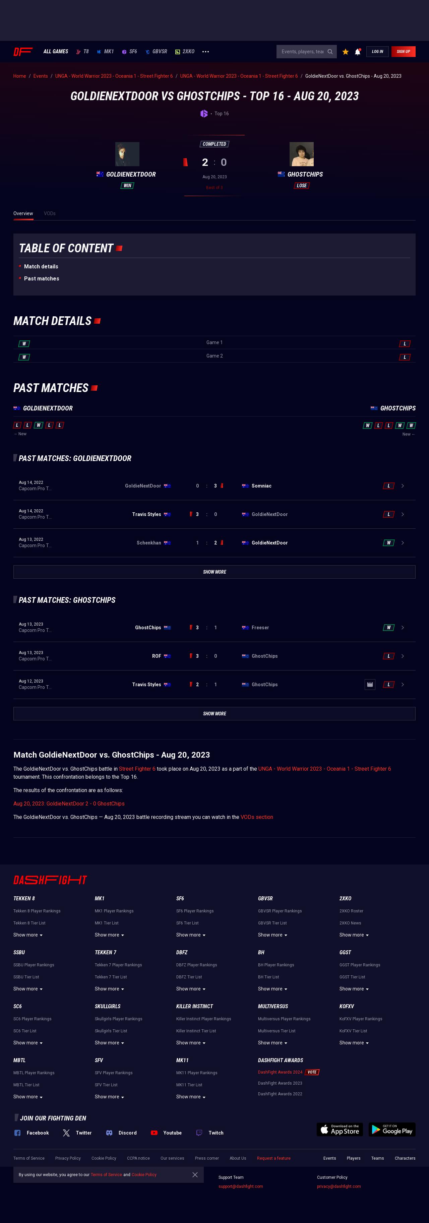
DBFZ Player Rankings (196, 965)
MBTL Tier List (26, 1085)
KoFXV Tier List (353, 1031)
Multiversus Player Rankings (284, 1019)
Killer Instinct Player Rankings (203, 1019)
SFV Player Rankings (114, 1073)
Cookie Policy (103, 1158)
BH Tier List (268, 977)
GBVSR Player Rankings (280, 911)
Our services (172, 1158)
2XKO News (350, 923)
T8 (82, 51)
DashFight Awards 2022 (280, 1094)
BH (261, 952)
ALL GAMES (56, 51)
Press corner (207, 1158)
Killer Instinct (194, 1006)
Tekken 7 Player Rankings (118, 965)
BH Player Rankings (276, 965)
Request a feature (274, 1158)
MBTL (19, 1060)
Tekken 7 (105, 952)
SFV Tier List (106, 1085)
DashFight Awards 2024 (280, 1072)
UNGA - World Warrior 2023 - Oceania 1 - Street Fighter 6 (324, 769)
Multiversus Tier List (277, 1031)
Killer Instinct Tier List (196, 1031)
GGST (345, 952)
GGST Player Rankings (360, 965)
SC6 (17, 1006)
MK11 (182, 1060)
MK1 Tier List (107, 923)
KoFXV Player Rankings (361, 1019)
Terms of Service (29, 1158)
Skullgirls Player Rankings (118, 1019)
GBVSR (156, 51)
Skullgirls (107, 1006)
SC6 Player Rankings (32, 1019)
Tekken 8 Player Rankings (37, 911)
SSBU (19, 952)
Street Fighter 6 (137, 769)
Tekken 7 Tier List (111, 977)
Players (354, 1158)
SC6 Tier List (25, 1031)
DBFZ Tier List (189, 977)
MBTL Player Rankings (34, 1073)
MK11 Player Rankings (197, 1073)
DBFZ (181, 952)
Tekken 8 (24, 898)
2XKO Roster (351, 911)
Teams (377, 1158)
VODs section (257, 817)
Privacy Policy (68, 1158)
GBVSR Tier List (272, 923)
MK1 (105, 51)
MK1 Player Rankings (114, 911)
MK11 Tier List (189, 1085)
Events (329, 1158)
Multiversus (273, 1006)
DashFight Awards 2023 (280, 1083)
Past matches (41, 278)
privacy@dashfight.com (339, 1186)
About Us (238, 1158)
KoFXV (347, 1006)
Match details (41, 266)
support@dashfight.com (241, 1186)
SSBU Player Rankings (33, 965)
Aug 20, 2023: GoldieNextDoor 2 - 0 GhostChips (69, 803)
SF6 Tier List (187, 923)
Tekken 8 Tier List (29, 923)
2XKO (184, 51)
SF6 (129, 51)
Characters (405, 1158)
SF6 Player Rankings (195, 911)
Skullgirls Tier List (111, 1031)
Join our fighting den (53, 1118)
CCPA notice (138, 1158)
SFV (99, 1060)
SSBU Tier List (26, 977)
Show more (29, 935)
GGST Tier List (352, 977)
